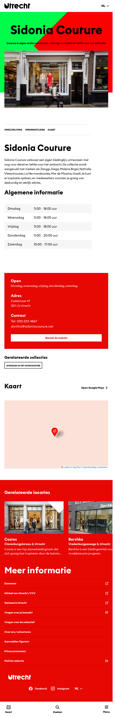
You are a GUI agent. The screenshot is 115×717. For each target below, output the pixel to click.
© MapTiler (75, 467)
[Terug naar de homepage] (17, 5)
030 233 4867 (27, 321)
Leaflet (65, 467)
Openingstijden (35, 129)
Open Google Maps (94, 387)
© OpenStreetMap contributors (94, 467)
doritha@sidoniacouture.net (32, 326)
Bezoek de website (56, 337)
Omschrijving (13, 129)
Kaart (51, 129)
